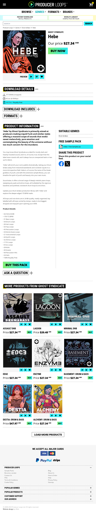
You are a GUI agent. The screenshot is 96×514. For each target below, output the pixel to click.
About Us (51, 473)
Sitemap (51, 482)
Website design (8, 509)
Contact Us (8, 475)
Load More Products (48, 434)
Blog (49, 471)
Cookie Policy (9, 482)
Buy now (58, 51)
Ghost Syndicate (56, 32)
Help (49, 478)
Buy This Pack (16, 265)
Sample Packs (9, 471)
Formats (53, 12)
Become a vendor (10, 473)
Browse (26, 12)
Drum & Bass (63, 136)
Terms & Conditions (11, 480)
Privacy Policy (52, 480)
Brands (68, 12)
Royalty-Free (17, 102)
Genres (39, 12)
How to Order (52, 475)
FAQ (6, 478)
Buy (29, 332)
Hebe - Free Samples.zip (72, 147)
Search (88, 23)
